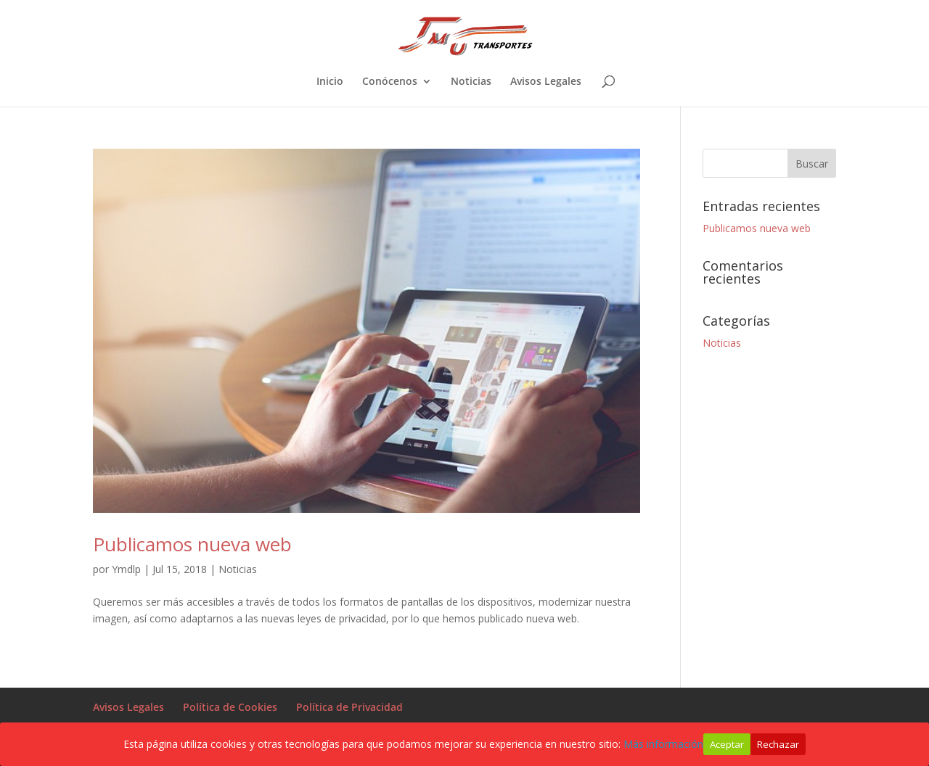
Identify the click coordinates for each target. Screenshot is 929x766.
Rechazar (778, 744)
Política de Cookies (230, 707)
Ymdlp (126, 569)
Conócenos (389, 82)
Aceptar (727, 744)
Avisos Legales (545, 82)
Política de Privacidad (349, 707)
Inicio (329, 82)
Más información (663, 744)
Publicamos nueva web (192, 544)
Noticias (471, 82)
